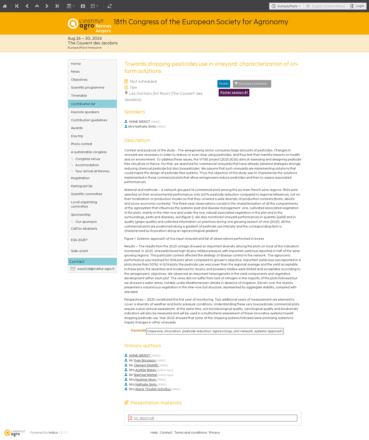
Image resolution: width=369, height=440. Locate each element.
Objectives (79, 79)
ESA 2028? (79, 240)
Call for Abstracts (84, 228)
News (75, 71)
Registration (80, 178)
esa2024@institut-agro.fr (96, 269)
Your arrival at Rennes (92, 171)
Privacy (214, 432)
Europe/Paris (287, 6)
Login (359, 6)
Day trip (77, 136)
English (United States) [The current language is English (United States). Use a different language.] (328, 6)
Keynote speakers (85, 112)
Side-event (79, 251)
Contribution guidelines (89, 120)
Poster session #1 (234, 92)
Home (76, 64)
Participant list (81, 186)
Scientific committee (86, 194)
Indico (53, 432)
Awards (77, 128)
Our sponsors (86, 222)
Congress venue (87, 159)
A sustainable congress (89, 152)
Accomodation (87, 165)
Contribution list (83, 104)
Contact (166, 432)
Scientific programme (87, 87)
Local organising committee (84, 204)
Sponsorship (81, 214)
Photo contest (81, 144)
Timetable (79, 95)
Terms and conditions (190, 432)
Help (154, 432)
